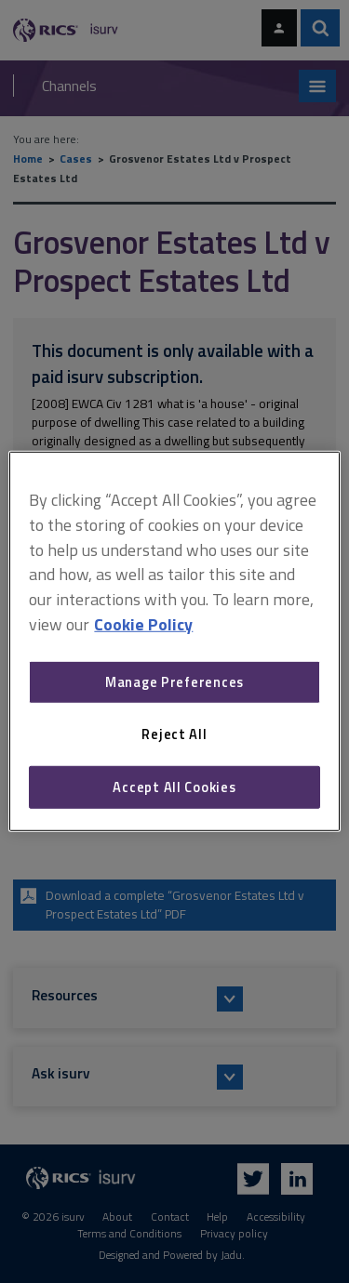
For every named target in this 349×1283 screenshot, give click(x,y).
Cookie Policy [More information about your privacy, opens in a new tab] (143, 624)
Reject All (174, 734)
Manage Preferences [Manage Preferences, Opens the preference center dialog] (174, 682)
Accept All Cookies (174, 787)
